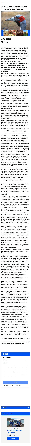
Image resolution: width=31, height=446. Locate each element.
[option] (4, 33)
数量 (10, 360)
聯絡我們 (4, 407)
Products (3, 2)
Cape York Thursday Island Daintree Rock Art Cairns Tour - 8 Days (15, 430)
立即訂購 (13, 438)
